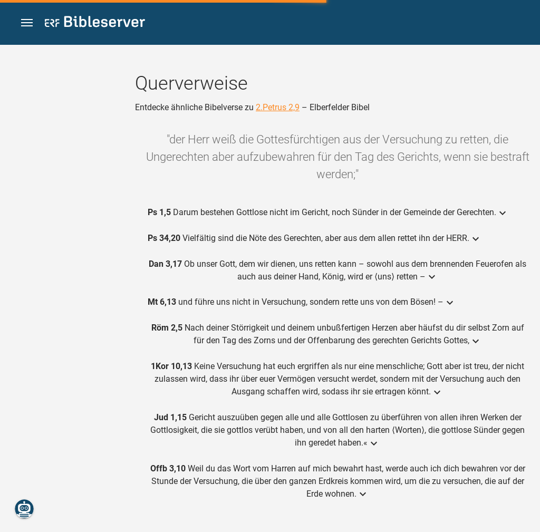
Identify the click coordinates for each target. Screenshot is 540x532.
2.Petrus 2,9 (278, 107)
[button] (27, 23)
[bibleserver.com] (95, 23)
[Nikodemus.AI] (24, 508)
